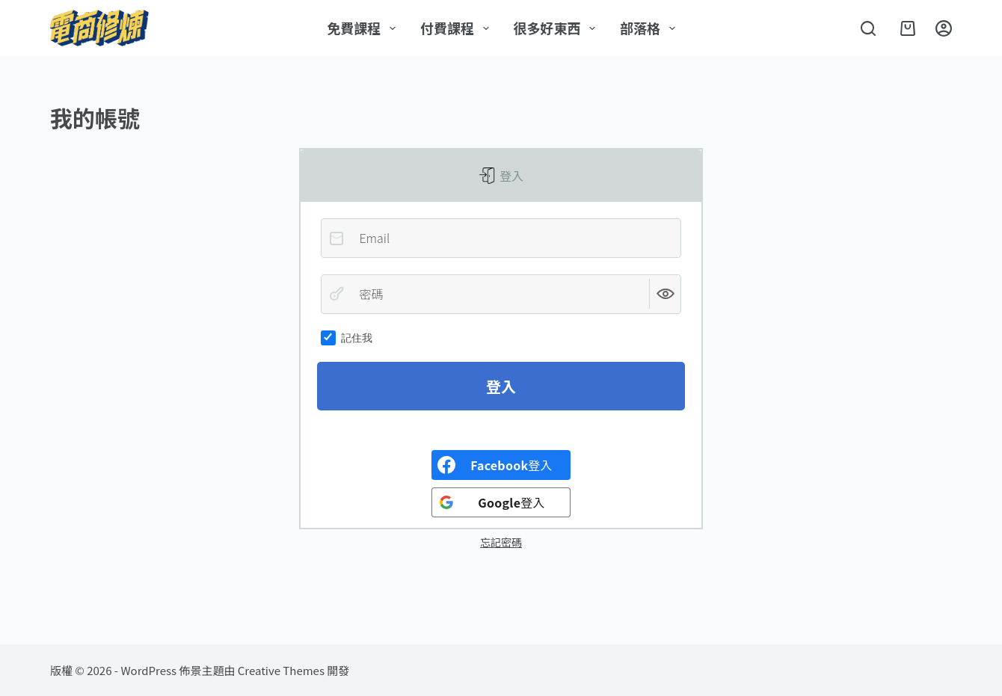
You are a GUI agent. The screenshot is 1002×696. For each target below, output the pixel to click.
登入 (510, 176)
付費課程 (457, 27)
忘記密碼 (501, 542)
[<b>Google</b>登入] (501, 502)
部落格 (650, 27)
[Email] (500, 237)
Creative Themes (281, 670)
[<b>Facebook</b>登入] (501, 465)
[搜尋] (868, 28)
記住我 (346, 337)
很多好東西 (558, 27)
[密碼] (500, 293)
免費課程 (364, 27)
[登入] (943, 28)
